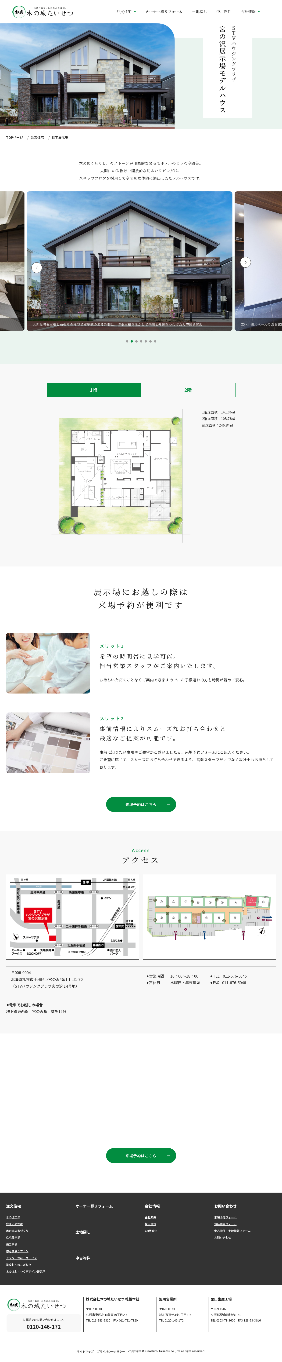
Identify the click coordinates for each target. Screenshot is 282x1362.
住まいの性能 (14, 1224)
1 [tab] (127, 341)
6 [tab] (150, 341)
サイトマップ (85, 1351)
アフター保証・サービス (21, 1258)
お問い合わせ (222, 1237)
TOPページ (14, 137)
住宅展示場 (13, 1237)
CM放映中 (151, 1231)
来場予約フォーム (225, 1217)
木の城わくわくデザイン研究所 (25, 1271)
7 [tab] (155, 341)
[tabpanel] (141, 261)
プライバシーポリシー (111, 1351)
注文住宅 (37, 137)
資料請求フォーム (225, 1224)
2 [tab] (132, 341)
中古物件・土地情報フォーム (232, 1231)
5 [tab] (146, 341)
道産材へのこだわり (18, 1265)
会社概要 (150, 1217)
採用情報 (150, 1224)
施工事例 (11, 1244)
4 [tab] (141, 341)
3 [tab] (136, 341)
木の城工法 (13, 1217)
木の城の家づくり (17, 1231)
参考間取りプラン (17, 1251)
